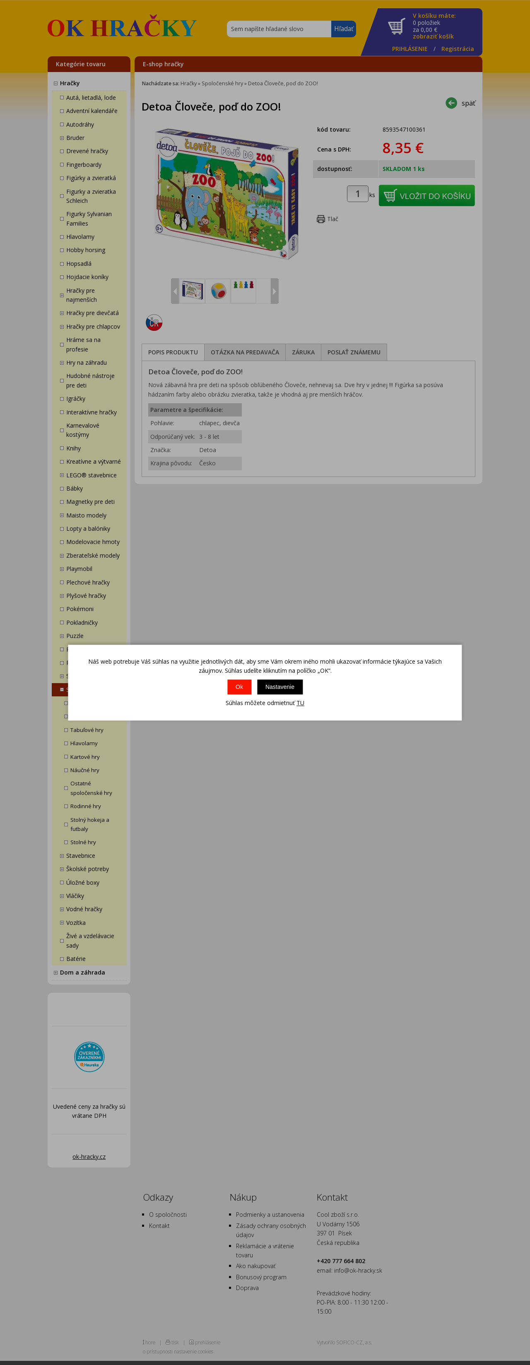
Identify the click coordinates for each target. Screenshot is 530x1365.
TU (300, 703)
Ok (239, 687)
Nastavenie (279, 687)
